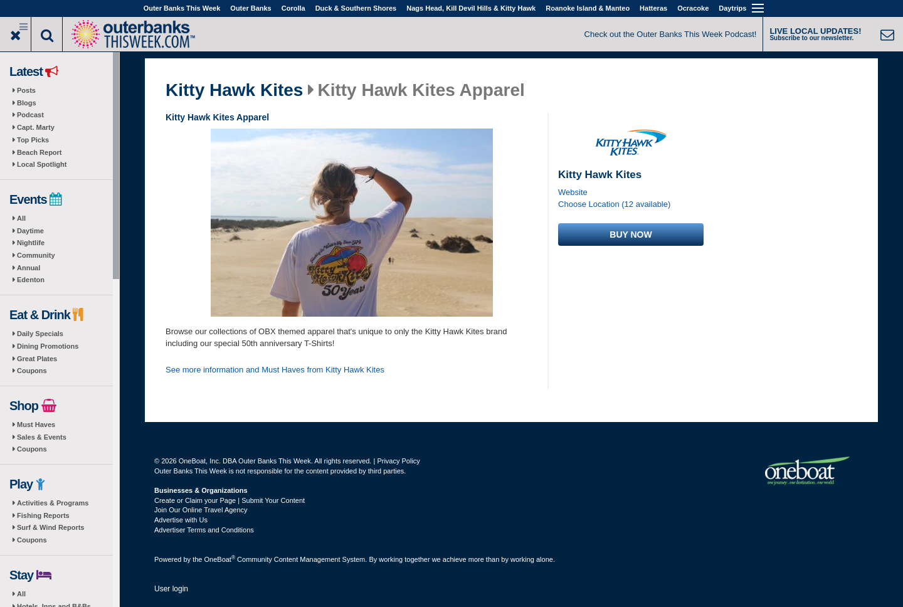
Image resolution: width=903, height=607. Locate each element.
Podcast (30, 115)
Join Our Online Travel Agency (201, 510)
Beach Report (39, 152)
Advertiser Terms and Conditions (204, 530)
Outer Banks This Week (182, 8)
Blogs (26, 103)
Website (573, 192)
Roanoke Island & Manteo (588, 8)
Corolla (293, 8)
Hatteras (653, 8)
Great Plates (37, 358)
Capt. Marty (36, 127)
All (21, 218)
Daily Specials (40, 333)
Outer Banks (250, 8)
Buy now (631, 235)
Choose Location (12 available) (614, 204)
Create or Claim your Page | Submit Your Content (229, 500)
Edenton (31, 279)
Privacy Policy (398, 461)
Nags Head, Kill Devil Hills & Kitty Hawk (471, 8)
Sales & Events (41, 437)
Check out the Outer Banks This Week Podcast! (670, 34)
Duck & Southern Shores (356, 8)
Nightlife (31, 242)
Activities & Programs (52, 503)
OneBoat (220, 559)
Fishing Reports (43, 515)
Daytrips (732, 8)
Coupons (32, 370)
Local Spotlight (41, 164)
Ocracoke (693, 8)
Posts (26, 90)
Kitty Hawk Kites (234, 90)
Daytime (30, 231)
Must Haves (36, 424)
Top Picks (33, 140)
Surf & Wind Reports (50, 527)
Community (36, 255)
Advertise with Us (181, 520)
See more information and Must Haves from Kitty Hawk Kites (275, 369)
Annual (28, 268)
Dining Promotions (47, 346)
